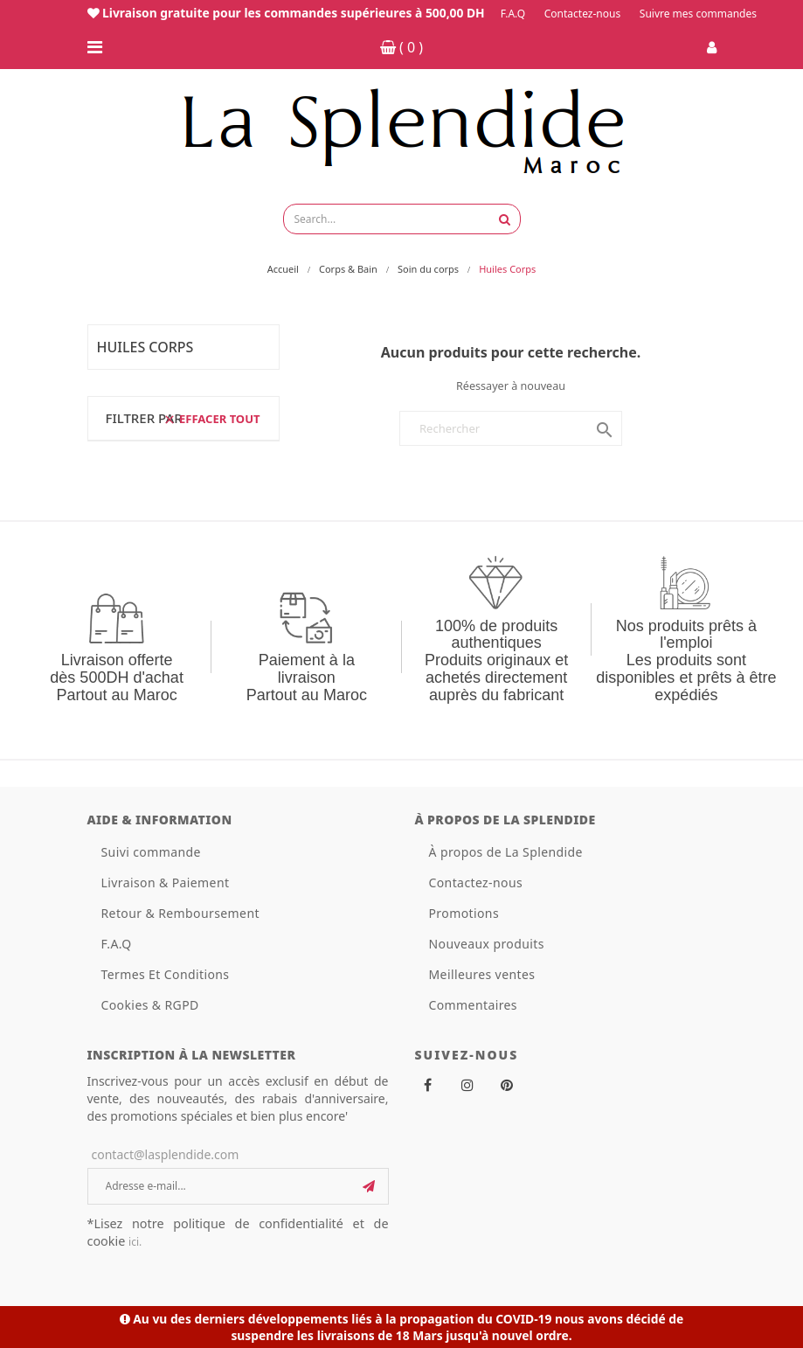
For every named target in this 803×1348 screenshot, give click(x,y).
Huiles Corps (145, 347)
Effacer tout (211, 419)
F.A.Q (513, 13)
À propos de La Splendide (506, 852)
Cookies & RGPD (150, 1005)
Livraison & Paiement (165, 882)
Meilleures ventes (482, 974)
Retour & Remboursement (180, 913)
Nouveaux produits (486, 943)
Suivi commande (151, 852)
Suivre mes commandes (698, 13)
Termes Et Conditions (165, 974)
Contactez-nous (582, 13)
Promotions (464, 913)
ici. (135, 1241)
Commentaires (473, 1005)
